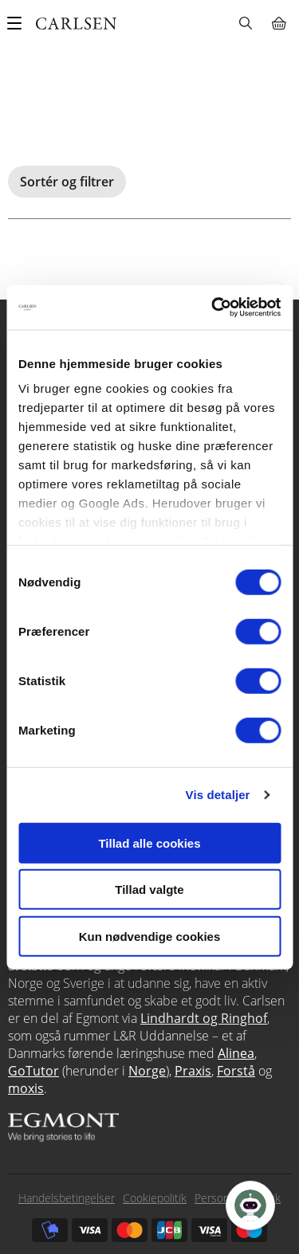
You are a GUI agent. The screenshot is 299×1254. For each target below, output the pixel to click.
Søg (245, 23)
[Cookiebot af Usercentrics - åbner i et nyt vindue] (213, 307)
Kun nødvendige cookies (150, 935)
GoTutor (33, 1071)
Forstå (236, 1071)
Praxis (193, 1071)
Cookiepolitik (155, 1197)
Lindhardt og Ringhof (203, 1018)
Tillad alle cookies (149, 842)
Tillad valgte (149, 889)
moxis (26, 1088)
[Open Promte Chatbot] (250, 1205)
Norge (147, 1071)
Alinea (236, 1053)
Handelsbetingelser (66, 1197)
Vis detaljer (218, 794)
